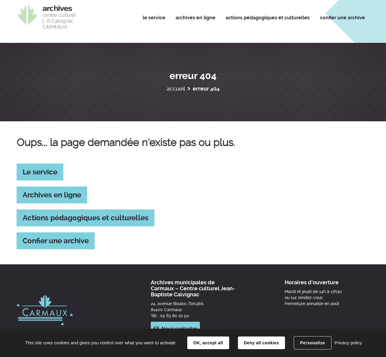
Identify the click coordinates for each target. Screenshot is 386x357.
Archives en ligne (52, 195)
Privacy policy (348, 342)
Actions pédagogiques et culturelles (85, 218)
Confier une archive (56, 241)
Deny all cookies (261, 342)
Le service (40, 172)
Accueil (176, 88)
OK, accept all (208, 342)
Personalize (312, 342)
